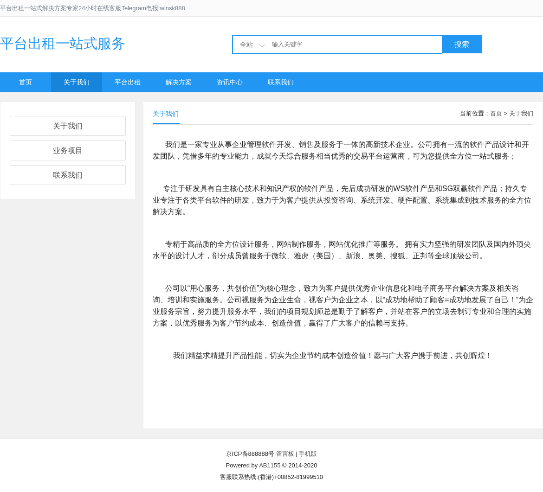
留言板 (285, 453)
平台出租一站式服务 (62, 43)
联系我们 (281, 82)
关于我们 (77, 82)
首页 (25, 82)
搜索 (461, 44)
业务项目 (68, 150)
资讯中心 (230, 82)
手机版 (308, 453)
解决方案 (179, 82)
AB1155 (269, 465)
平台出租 (128, 82)
